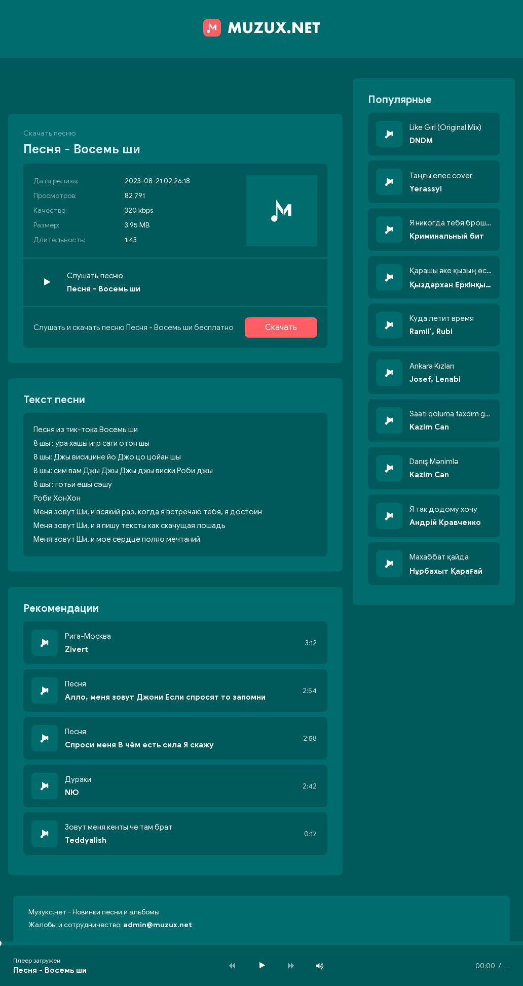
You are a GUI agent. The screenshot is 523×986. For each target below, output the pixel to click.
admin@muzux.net (157, 925)
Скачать (281, 327)
